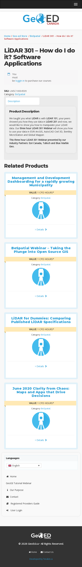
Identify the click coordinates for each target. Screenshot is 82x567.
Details (41, 229)
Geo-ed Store (20, 36)
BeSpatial (35, 36)
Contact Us (47, 552)
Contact (12, 496)
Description (14, 101)
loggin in (20, 80)
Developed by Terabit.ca (41, 559)
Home (7, 36)
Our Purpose (14, 490)
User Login (14, 510)
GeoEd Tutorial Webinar (18, 483)
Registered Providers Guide (23, 503)
